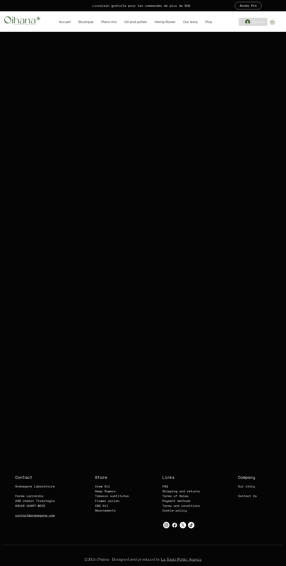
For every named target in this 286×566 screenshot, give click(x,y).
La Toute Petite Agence (181, 559)
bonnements (106, 510)
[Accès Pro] (248, 5)
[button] (275, 21)
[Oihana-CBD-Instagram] (166, 525)
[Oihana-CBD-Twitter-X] (183, 525)
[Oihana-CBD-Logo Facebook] (174, 525)
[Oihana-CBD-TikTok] (191, 525)
